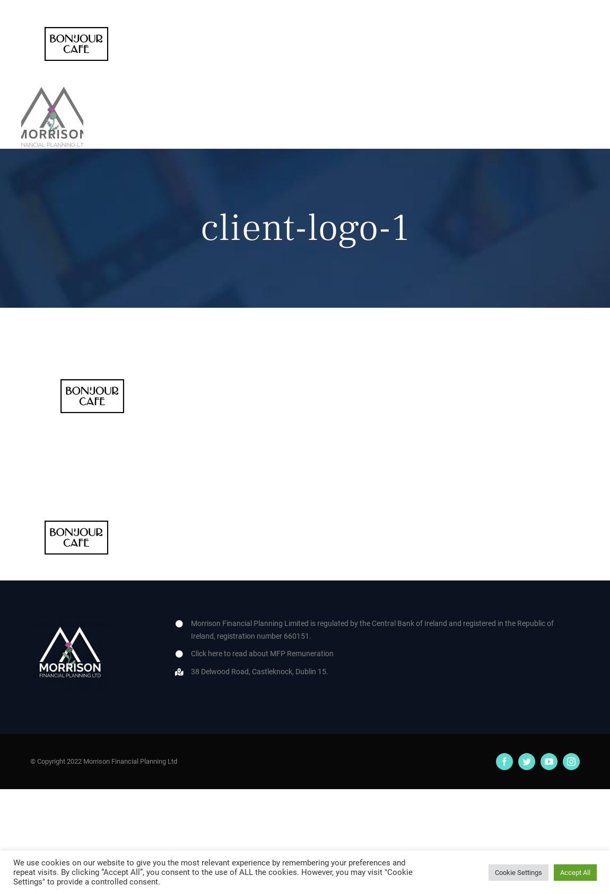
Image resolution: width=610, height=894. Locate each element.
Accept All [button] (575, 873)
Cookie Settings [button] (518, 873)
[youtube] (549, 761)
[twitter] (526, 761)
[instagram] (571, 761)
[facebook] (504, 761)
